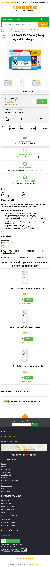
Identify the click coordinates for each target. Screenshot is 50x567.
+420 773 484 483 (9, 2)
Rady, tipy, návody (6, 467)
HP (24, 29)
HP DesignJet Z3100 (23, 257)
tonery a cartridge (37, 564)
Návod (3, 245)
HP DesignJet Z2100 (6, 257)
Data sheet (4, 244)
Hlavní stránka (5, 29)
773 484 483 (9, 436)
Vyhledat (43, 24)
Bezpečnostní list (5, 247)
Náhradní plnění (5, 491)
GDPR (2, 483)
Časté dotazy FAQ (6, 475)
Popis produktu (12, 128)
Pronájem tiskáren (6, 488)
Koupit (42, 101)
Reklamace (4, 478)
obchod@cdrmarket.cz (40, 2)
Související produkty (33, 128)
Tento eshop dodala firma (21, 558)
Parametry (5, 127)
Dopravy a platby (5, 469)
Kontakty (3, 464)
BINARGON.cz (31, 558)
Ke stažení (44, 128)
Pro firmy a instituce (6, 486)
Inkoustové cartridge (16, 29)
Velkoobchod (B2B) (6, 472)
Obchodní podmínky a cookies (9, 480)
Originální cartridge (32, 29)
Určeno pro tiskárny (22, 128)
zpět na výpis (4, 36)
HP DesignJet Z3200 (40, 257)
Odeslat (34, 424)
